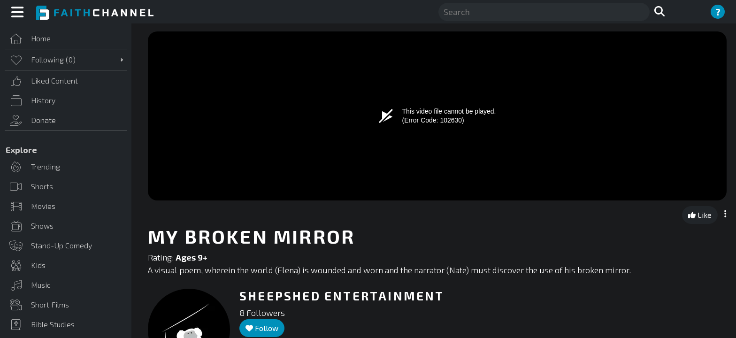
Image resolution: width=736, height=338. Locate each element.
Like (700, 214)
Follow (261, 327)
